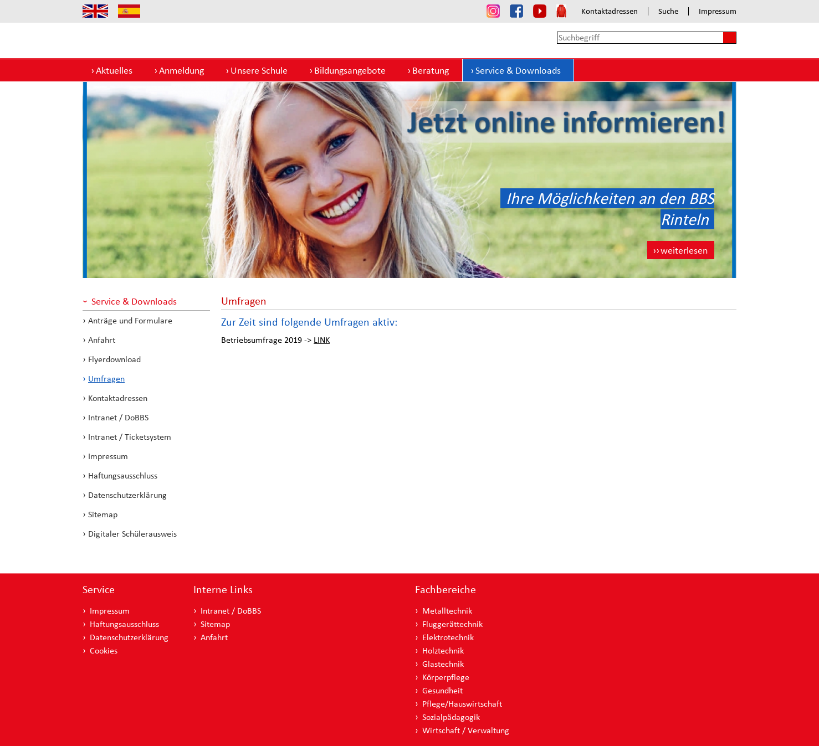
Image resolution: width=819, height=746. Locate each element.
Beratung (430, 70)
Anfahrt (101, 339)
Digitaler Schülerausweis (132, 533)
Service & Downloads (518, 70)
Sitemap (102, 514)
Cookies (103, 650)
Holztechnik (443, 650)
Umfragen (106, 378)
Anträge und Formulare (130, 320)
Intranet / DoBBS (118, 417)
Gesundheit (442, 690)
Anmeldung (181, 70)
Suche (668, 11)
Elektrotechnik (448, 637)
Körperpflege (445, 677)
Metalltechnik (447, 610)
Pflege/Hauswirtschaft (462, 703)
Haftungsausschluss (122, 475)
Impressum (717, 11)
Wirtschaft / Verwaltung (465, 730)
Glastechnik (443, 663)
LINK (322, 339)
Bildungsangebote (350, 70)
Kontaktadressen (609, 11)
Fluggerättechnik (452, 624)
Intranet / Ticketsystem (129, 436)
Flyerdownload (114, 359)
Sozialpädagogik (451, 717)
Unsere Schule (259, 70)
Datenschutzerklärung (127, 495)
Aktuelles (114, 70)
